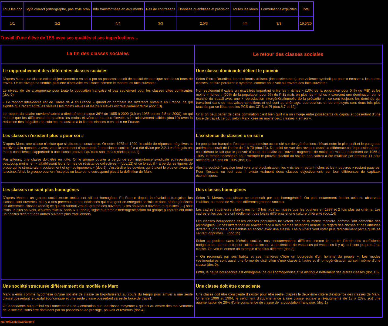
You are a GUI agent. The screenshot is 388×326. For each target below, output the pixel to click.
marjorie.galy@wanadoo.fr (17, 321)
